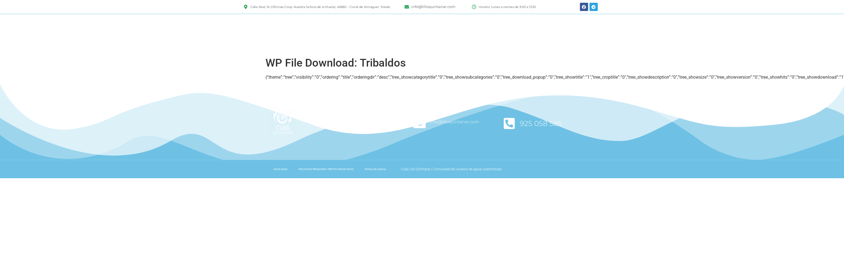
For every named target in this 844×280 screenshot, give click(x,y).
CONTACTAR (581, 46)
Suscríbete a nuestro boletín (370, 126)
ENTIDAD (260, 46)
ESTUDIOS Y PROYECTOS (475, 46)
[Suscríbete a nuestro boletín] (331, 123)
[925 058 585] (509, 123)
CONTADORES (522, 46)
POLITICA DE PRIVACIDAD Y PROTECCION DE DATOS (326, 169)
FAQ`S (552, 46)
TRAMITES (326, 46)
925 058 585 (541, 123)
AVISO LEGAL (280, 169)
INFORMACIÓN (427, 46)
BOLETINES (353, 46)
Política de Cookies (375, 169)
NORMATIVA (294, 46)
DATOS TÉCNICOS (387, 46)
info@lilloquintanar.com (455, 121)
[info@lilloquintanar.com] (419, 123)
